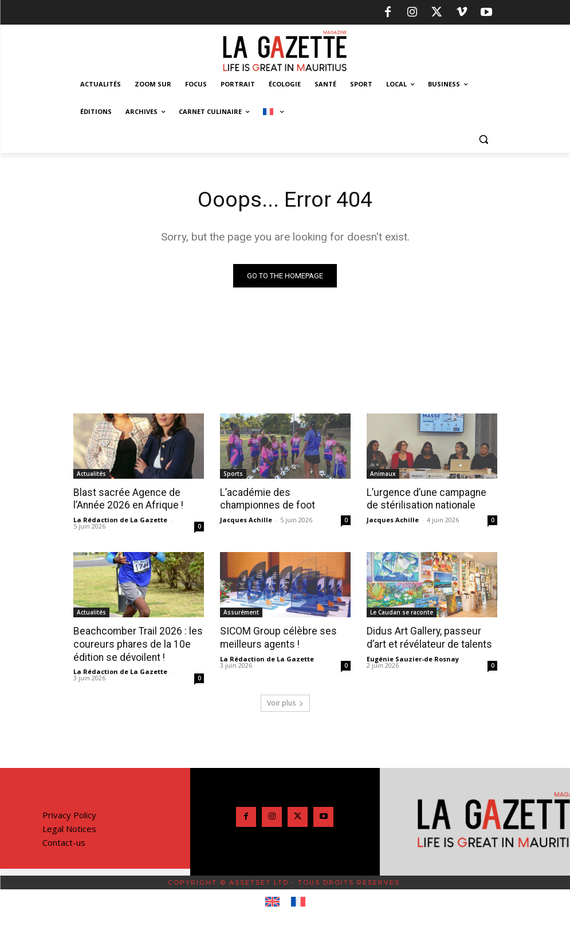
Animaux (383, 474)
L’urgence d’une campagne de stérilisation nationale (430, 499)
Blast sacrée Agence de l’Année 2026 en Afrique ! (126, 499)
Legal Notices (69, 827)
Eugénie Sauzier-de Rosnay (413, 657)
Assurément (241, 612)
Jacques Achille (246, 519)
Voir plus (285, 702)
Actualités (91, 474)
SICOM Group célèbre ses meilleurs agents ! (275, 637)
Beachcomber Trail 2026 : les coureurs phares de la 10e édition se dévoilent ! (135, 643)
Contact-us (63, 841)
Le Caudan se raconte (401, 612)
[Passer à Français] (298, 901)
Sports (233, 474)
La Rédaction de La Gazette (120, 519)
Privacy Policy (69, 813)
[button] (483, 139)
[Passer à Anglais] (272, 901)
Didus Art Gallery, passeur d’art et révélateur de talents (427, 637)
